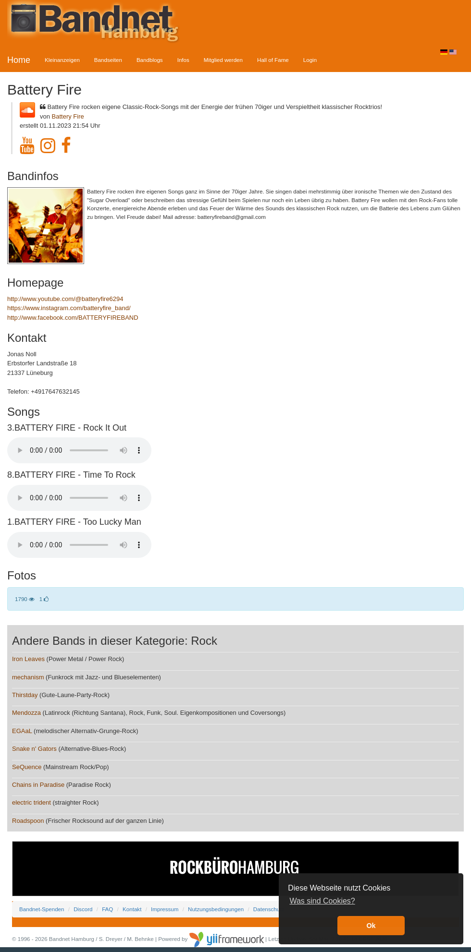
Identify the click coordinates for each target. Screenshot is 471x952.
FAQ (107, 909)
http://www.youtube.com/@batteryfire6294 (65, 298)
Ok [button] (370, 925)
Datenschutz (268, 909)
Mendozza (26, 712)
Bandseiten (108, 60)
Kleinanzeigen (62, 60)
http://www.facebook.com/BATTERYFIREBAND (72, 317)
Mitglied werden (223, 60)
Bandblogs (149, 60)
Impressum (164, 909)
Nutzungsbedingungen (216, 909)
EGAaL (22, 731)
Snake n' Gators (34, 748)
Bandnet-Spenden (41, 909)
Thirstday (24, 695)
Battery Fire (68, 116)
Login (310, 60)
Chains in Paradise (38, 784)
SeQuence (26, 767)
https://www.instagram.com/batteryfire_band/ (69, 308)
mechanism (28, 677)
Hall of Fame (273, 60)
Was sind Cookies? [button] (322, 901)
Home (18, 60)
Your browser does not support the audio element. (79, 450)
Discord (83, 909)
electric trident (31, 802)
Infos (183, 60)
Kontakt (132, 909)
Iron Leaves (28, 659)
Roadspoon (28, 820)
